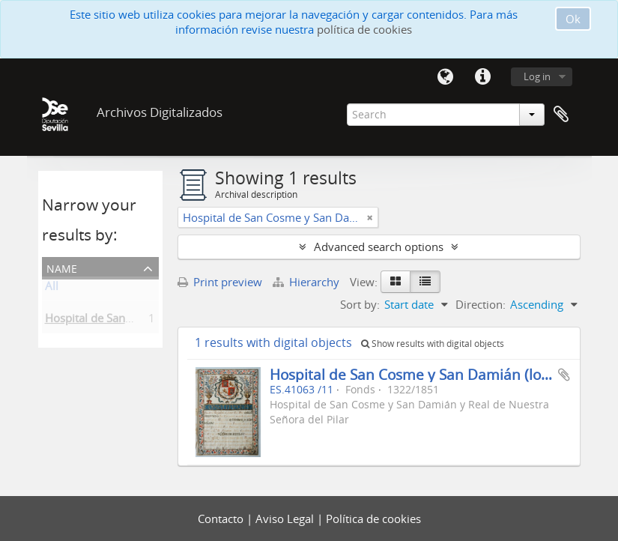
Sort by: (360, 304)
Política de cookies (373, 518)
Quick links (483, 77)
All (51, 288)
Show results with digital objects (432, 343)
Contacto (222, 518)
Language (445, 77)
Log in (537, 76)
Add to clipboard (564, 374)
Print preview (220, 281)
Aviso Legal (286, 518)
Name (61, 267)
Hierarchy (307, 281)
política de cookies (364, 29)
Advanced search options (378, 246)
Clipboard (561, 114)
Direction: (480, 304)
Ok (573, 18)
